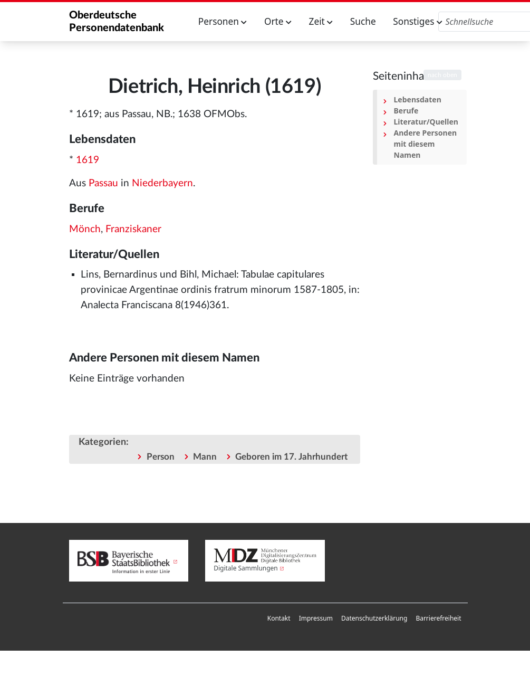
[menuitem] (279, 618)
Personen (222, 21)
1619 (87, 160)
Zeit (321, 21)
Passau (103, 183)
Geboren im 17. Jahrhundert (291, 456)
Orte (278, 21)
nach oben (442, 75)
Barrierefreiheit (438, 618)
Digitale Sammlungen (246, 568)
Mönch (85, 229)
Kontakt (279, 618)
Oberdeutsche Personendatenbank (116, 21)
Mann (205, 456)
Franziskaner (133, 229)
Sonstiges (417, 21)
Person (161, 456)
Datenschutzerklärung (374, 618)
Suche (363, 21)
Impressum (316, 618)
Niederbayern (162, 183)
